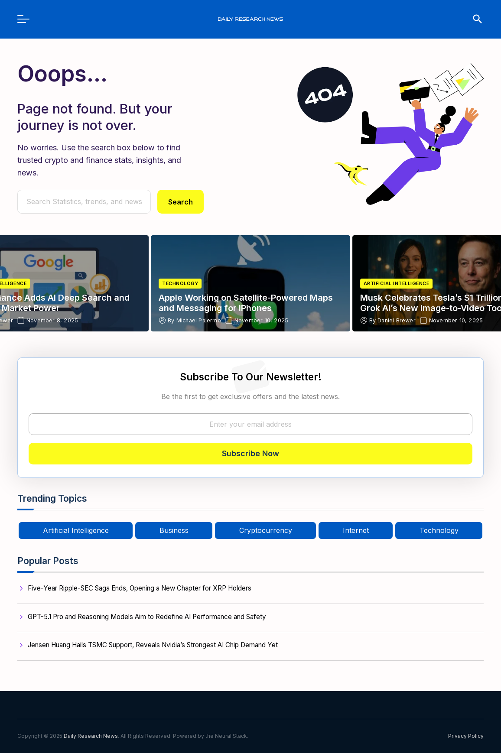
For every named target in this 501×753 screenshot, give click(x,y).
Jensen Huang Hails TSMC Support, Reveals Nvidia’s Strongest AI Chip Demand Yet (153, 645)
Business (174, 530)
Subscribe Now (250, 453)
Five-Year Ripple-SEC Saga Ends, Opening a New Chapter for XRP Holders (139, 588)
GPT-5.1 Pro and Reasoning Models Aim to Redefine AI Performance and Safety (147, 617)
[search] (473, 19)
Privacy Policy (466, 736)
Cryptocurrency (265, 530)
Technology (180, 283)
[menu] (27, 19)
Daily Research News (91, 736)
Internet (356, 530)
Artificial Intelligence (396, 283)
